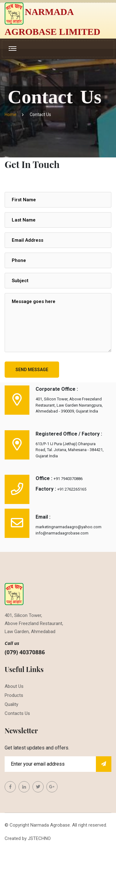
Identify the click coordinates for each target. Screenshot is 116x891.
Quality (11, 704)
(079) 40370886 (25, 652)
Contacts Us (17, 713)
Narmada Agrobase (50, 825)
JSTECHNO (39, 838)
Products (14, 695)
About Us (14, 686)
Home (11, 114)
